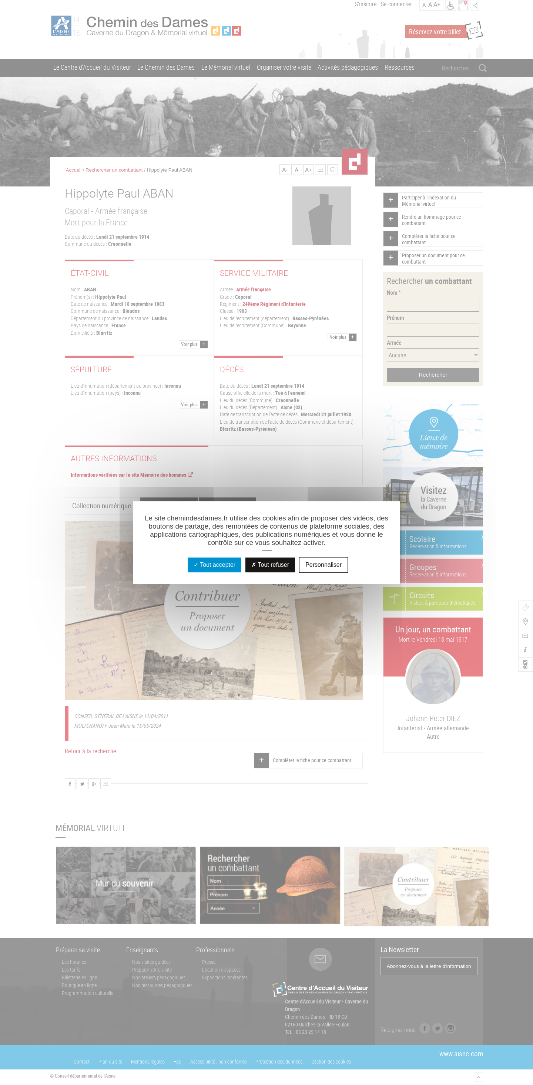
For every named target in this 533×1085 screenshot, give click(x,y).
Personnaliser (323, 565)
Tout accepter (214, 565)
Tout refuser (270, 565)
